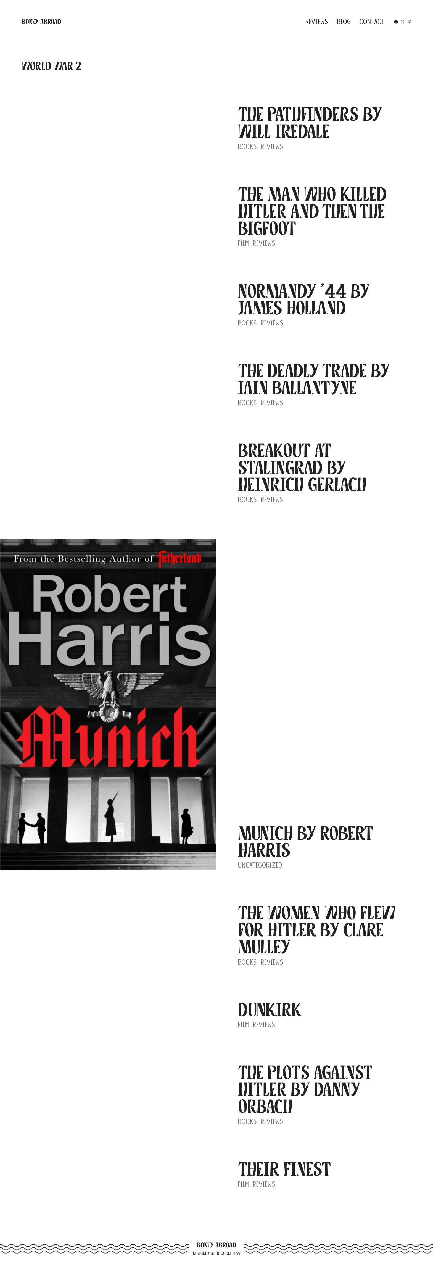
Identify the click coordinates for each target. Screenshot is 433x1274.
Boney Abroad (41, 21)
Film (243, 243)
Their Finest (284, 1169)
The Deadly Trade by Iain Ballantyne (314, 379)
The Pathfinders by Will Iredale (310, 123)
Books (247, 146)
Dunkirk (270, 1009)
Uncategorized (260, 865)
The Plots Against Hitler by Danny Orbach (305, 1089)
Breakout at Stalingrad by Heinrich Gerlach (302, 467)
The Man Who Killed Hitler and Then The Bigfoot (312, 211)
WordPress (230, 1253)
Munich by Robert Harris (306, 842)
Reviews (272, 146)
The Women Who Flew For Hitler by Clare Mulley (316, 929)
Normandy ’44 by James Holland (304, 300)
